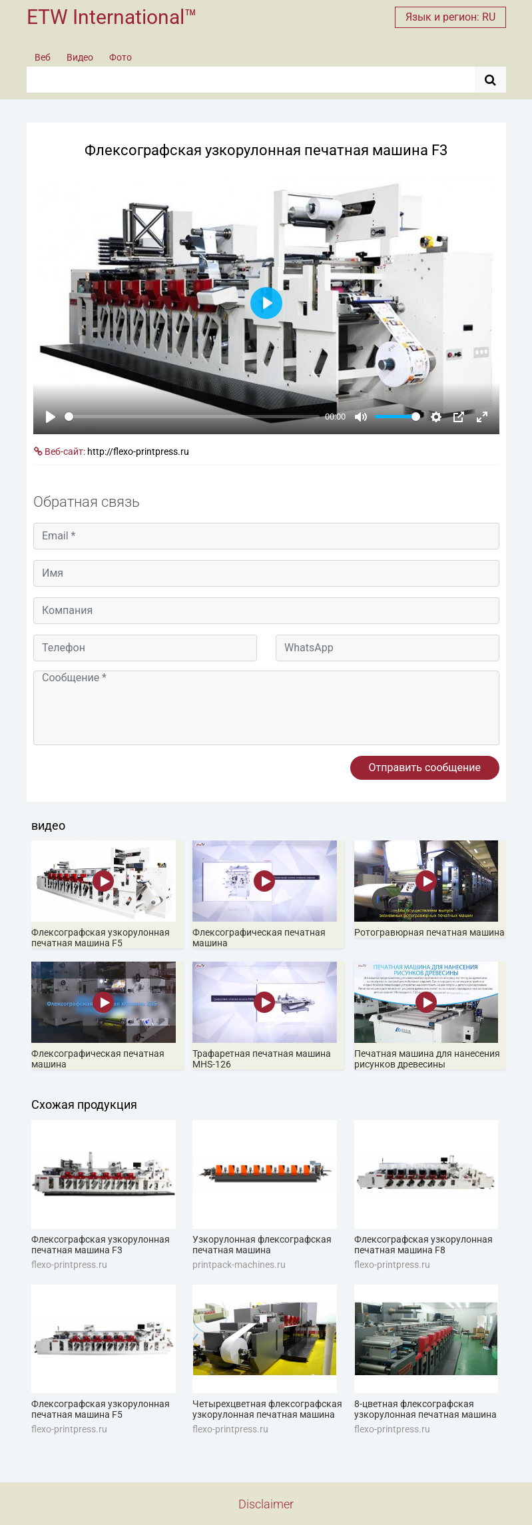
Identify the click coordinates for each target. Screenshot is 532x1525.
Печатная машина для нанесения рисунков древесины (427, 1058)
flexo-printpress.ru (69, 1264)
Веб (43, 57)
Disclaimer (266, 1504)
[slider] (192, 416)
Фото (120, 57)
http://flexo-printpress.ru (138, 451)
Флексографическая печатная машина (259, 937)
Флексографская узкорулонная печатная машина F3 (100, 1244)
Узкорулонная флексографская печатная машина (262, 1244)
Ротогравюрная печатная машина (429, 932)
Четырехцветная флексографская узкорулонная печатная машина (267, 1409)
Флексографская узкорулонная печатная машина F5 (100, 937)
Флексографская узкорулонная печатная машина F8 (423, 1244)
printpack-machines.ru (239, 1264)
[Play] (50, 417)
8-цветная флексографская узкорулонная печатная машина (425, 1409)
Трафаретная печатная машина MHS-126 (261, 1058)
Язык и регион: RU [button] (450, 17)
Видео (80, 57)
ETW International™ (112, 17)
